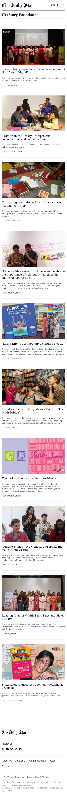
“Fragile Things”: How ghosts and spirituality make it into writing (33, 548)
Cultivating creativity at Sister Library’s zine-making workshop (33, 204)
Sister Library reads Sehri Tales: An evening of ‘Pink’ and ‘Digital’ (33, 70)
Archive (6, 766)
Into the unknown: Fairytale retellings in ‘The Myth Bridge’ (33, 410)
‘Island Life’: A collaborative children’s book (32, 343)
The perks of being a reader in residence (29, 478)
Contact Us (20, 760)
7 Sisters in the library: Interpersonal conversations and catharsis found (27, 137)
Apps (52, 760)
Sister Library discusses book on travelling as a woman (32, 686)
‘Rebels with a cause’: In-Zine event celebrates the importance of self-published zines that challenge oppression (33, 274)
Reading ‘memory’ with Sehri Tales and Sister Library (33, 617)
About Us (7, 760)
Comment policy (38, 760)
